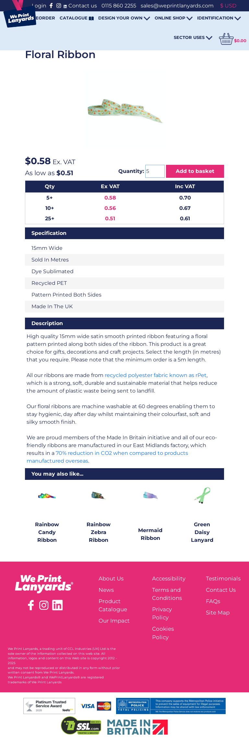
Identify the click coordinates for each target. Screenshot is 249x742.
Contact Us (221, 590)
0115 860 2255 (118, 6)
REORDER (43, 17)
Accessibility (168, 578)
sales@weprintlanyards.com (177, 6)
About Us (111, 578)
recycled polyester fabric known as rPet (156, 375)
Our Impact (114, 620)
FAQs (213, 601)
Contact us (82, 6)
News (106, 590)
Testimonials (223, 578)
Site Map (218, 612)
